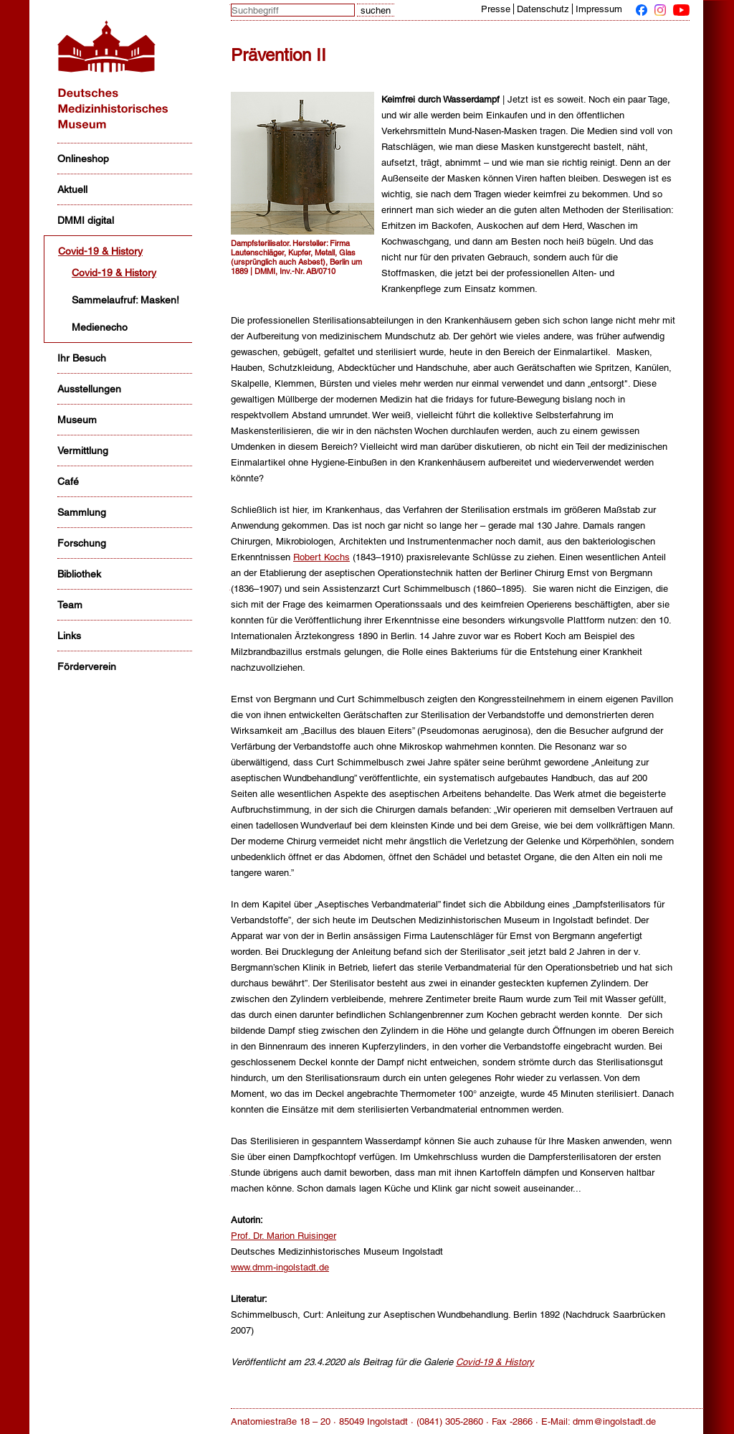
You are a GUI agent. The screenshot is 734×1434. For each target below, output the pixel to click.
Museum (77, 419)
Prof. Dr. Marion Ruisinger (283, 1235)
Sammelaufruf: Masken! (125, 300)
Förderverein (86, 666)
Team (69, 604)
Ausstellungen (89, 389)
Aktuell (72, 189)
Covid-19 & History (100, 251)
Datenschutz (543, 9)
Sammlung (81, 512)
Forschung (81, 543)
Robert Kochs (321, 557)
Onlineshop (83, 158)
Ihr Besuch (81, 358)
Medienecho (100, 327)
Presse (495, 9)
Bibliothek (79, 574)
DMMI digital (85, 220)
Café (68, 481)
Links (69, 635)
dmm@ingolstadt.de (614, 1421)
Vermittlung (82, 450)
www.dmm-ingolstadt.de (280, 1267)
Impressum (599, 9)
